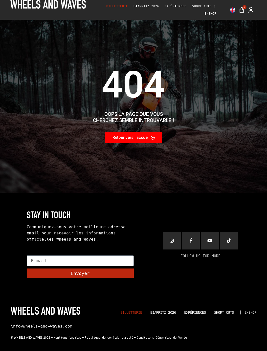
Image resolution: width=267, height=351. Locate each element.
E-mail (35, 253)
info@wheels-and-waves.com (41, 326)
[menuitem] (233, 10)
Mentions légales (67, 337)
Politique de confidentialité (109, 337)
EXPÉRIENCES (175, 6)
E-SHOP (210, 13)
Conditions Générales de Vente (162, 337)
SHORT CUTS (203, 6)
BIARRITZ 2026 (146, 6)
